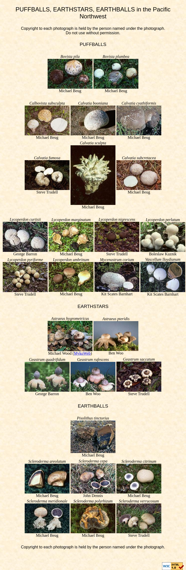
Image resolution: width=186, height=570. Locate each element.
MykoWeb (82, 353)
